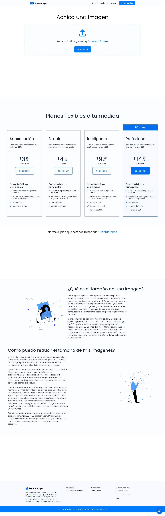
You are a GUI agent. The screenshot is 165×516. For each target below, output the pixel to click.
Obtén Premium (127, 3)
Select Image (82, 49)
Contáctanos (108, 236)
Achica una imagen (123, 498)
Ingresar (113, 3)
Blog (94, 3)
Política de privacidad (74, 494)
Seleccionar (24, 171)
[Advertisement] (82, 76)
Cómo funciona (122, 494)
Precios (103, 3)
